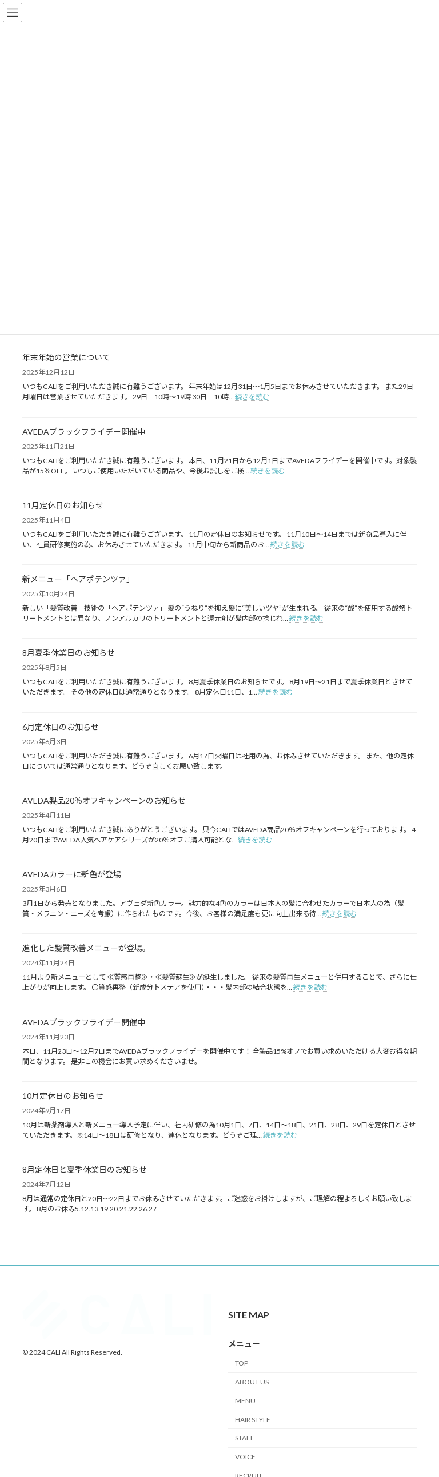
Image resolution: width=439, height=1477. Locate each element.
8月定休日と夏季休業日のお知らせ (84, 1169)
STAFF (244, 1438)
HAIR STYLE (252, 1419)
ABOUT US (252, 1382)
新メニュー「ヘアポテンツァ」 (78, 579)
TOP (241, 1363)
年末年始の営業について (66, 357)
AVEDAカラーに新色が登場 (71, 874)
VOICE (245, 1456)
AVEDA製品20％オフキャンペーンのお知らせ (104, 800)
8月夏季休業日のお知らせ (68, 652)
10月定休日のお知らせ (62, 1096)
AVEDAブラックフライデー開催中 (83, 431)
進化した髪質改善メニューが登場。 (86, 948)
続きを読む (252, 396)
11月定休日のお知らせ (62, 505)
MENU (245, 1400)
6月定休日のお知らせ (60, 727)
